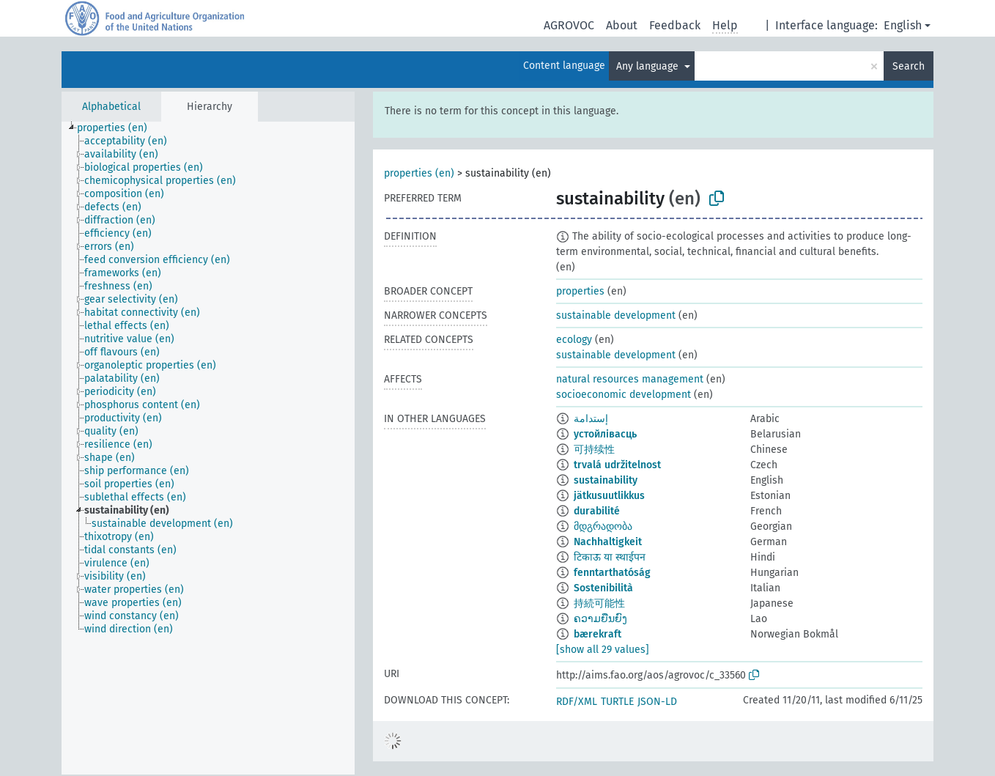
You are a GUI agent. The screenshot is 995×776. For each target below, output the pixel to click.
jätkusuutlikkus (609, 495)
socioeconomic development (623, 394)
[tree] (208, 448)
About (621, 25)
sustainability (605, 480)
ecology (574, 339)
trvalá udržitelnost (617, 465)
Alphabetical (111, 106)
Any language (648, 66)
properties (580, 291)
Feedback (674, 25)
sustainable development (616, 315)
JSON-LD (657, 701)
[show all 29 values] (602, 649)
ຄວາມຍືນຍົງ (600, 619)
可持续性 (594, 449)
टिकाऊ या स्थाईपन (610, 557)
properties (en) (419, 173)
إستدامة (591, 419)
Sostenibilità (603, 588)
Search (908, 66)
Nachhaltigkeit (608, 542)
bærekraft (597, 634)
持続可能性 (599, 603)
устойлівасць (605, 434)
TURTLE (617, 701)
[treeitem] (118, 128)
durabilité (597, 511)
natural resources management (629, 379)
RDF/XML (576, 701)
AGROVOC (569, 25)
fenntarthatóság (612, 572)
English (903, 25)
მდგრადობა (603, 526)
